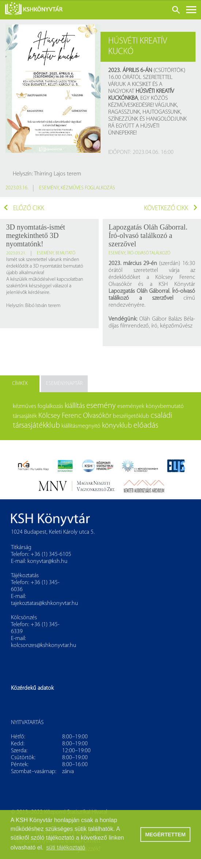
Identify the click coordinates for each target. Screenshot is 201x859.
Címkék (20, 383)
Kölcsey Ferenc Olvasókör (74, 416)
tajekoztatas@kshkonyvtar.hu (44, 603)
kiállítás (75, 406)
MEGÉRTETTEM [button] (165, 834)
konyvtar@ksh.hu (47, 561)
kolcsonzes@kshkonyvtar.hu (43, 645)
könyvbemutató (165, 406)
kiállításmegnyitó (80, 426)
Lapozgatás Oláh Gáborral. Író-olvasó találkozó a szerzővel (148, 235)
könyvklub (117, 426)
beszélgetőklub (131, 416)
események (130, 406)
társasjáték (25, 416)
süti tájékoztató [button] (65, 847)
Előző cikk (24, 208)
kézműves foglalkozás (88, 188)
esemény (49, 188)
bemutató (65, 253)
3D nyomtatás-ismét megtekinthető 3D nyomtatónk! (35, 235)
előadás (145, 425)
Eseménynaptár (64, 383)
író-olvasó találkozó (148, 253)
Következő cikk (170, 208)
